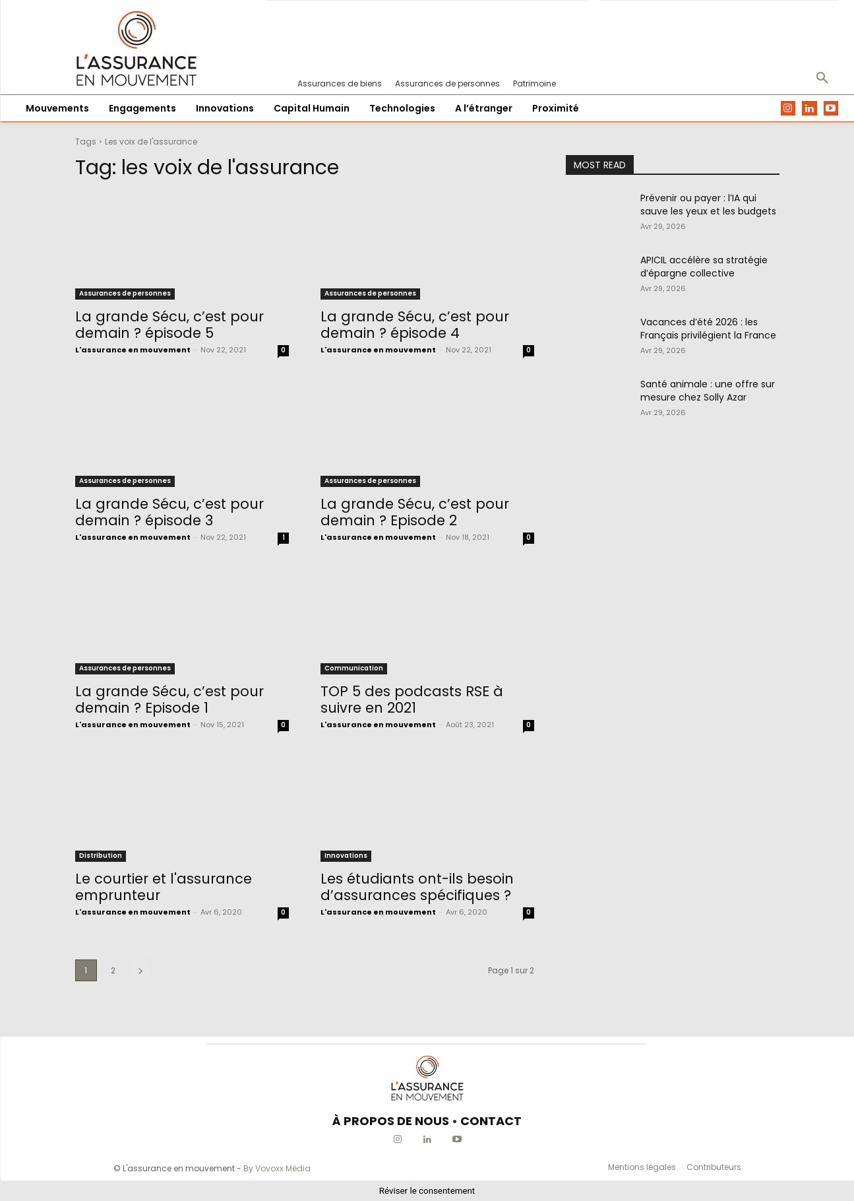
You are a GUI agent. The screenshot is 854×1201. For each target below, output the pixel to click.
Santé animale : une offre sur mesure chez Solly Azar (707, 390)
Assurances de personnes (125, 293)
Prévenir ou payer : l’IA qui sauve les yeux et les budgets (708, 204)
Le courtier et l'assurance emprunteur (163, 887)
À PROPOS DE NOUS (390, 1121)
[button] (822, 78)
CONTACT (491, 1121)
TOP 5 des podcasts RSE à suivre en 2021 (411, 699)
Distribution (100, 855)
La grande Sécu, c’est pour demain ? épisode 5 (169, 324)
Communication (353, 668)
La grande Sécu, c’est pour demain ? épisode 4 (414, 324)
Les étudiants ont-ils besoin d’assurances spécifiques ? (417, 887)
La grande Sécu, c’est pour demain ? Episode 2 (414, 512)
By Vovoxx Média (277, 1168)
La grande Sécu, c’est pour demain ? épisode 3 (169, 512)
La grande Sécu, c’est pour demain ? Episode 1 (169, 699)
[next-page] (140, 970)
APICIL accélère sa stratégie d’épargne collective (704, 266)
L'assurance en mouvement (133, 349)
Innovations (345, 855)
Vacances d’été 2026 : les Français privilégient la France (708, 328)
